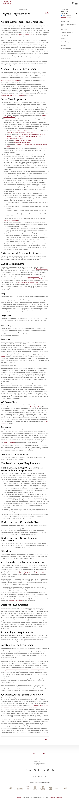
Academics (64, 39)
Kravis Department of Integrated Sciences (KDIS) (29, 278)
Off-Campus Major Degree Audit (32, 406)
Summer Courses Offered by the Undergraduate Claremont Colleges (27, 573)
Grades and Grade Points (15, 600)
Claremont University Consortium (27, 788)
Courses (63, 45)
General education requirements (10, 80)
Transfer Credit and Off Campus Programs (12, 95)
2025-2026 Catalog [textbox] (23, 9)
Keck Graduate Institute (65, 788)
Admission (64, 29)
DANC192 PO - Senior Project (23, 140)
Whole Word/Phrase (67, 15)
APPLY (44, 753)
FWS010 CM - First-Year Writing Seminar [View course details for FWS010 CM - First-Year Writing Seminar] (17, 669)
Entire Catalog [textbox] (64, 11)
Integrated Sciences (33, 277)
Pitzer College (58, 788)
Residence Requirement (25, 34)
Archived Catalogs (66, 48)
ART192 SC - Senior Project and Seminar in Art (20, 132)
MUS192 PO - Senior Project (22, 142)
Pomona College (12, 788)
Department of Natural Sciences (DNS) (27, 282)
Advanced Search (65, 17)
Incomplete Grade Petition (11, 220)
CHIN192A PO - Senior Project (24, 144)
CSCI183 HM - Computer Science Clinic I (27, 136)
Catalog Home (65, 21)
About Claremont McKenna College (68, 25)
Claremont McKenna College (7, 3)
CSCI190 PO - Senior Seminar (29, 134)
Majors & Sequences (42, 269)
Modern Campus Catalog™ (56, 797)
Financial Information (67, 32)
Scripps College (35, 788)
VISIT (35, 753)
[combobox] (33, 9)
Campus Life (64, 35)
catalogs (19, 797)
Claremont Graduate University (20, 788)
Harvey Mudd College (50, 788)
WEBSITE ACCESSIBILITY (39, 776)
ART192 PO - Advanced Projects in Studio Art (28, 130)
